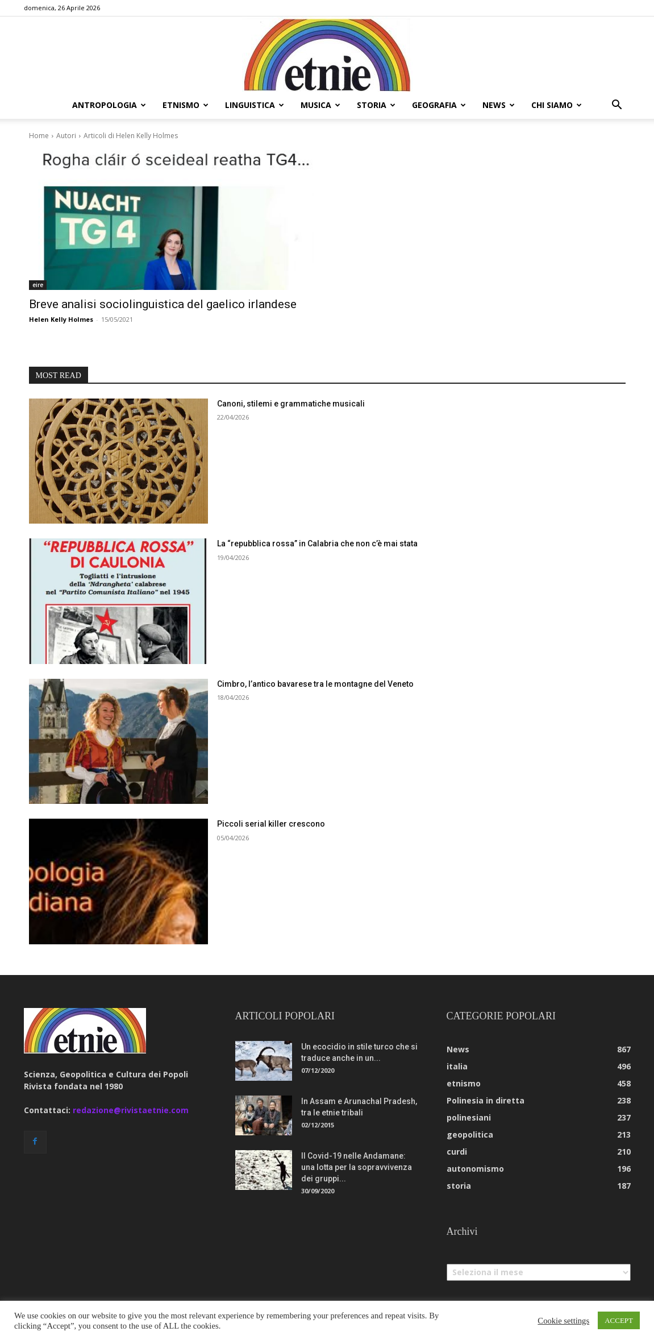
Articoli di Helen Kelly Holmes (131, 135)
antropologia (109, 104)
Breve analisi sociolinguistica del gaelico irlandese (163, 304)
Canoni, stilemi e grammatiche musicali (291, 403)
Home (39, 135)
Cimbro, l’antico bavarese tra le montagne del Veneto (315, 683)
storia (376, 104)
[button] (617, 106)
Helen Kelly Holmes (61, 319)
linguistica (254, 104)
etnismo (186, 104)
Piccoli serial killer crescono (271, 823)
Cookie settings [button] (563, 1320)
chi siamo (556, 104)
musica (320, 104)
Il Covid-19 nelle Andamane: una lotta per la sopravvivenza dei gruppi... (356, 1167)
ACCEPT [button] (619, 1320)
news (498, 104)
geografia (439, 104)
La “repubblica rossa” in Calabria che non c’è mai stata (317, 543)
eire (37, 285)
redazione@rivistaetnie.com (131, 1110)
